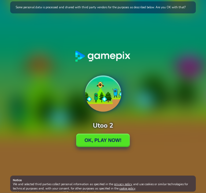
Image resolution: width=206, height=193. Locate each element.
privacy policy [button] (123, 184)
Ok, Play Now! (103, 140)
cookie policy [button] (127, 189)
